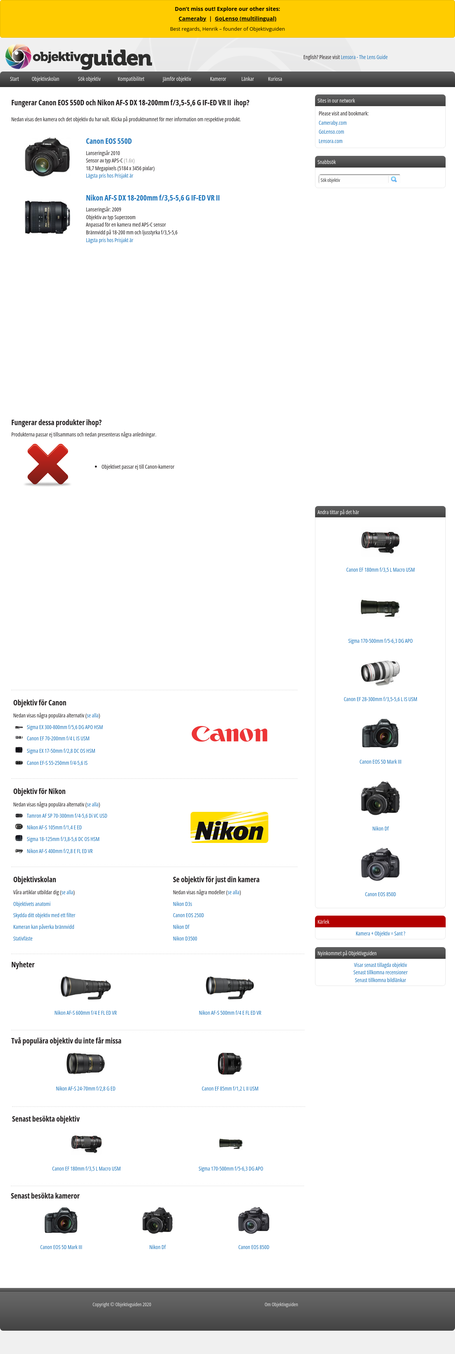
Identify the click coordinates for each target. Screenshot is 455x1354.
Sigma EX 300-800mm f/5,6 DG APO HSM (65, 727)
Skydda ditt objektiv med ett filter (44, 915)
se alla (92, 715)
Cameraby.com (332, 122)
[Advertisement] (73, 582)
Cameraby (192, 18)
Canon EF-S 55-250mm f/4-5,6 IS (57, 762)
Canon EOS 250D (188, 915)
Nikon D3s (182, 903)
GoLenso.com (331, 131)
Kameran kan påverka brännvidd (43, 926)
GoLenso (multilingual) (245, 18)
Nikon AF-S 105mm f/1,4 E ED (54, 827)
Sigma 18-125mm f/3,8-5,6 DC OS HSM (63, 839)
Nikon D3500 (185, 938)
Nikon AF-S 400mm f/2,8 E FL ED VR (60, 851)
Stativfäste (23, 938)
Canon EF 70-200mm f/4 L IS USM (58, 738)
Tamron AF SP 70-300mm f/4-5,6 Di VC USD (67, 815)
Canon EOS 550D (109, 141)
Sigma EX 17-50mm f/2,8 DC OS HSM (61, 750)
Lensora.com (330, 141)
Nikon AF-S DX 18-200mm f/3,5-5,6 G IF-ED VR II (153, 198)
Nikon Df (181, 926)
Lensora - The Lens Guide (364, 57)
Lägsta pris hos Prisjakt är (110, 175)
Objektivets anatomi (32, 903)
